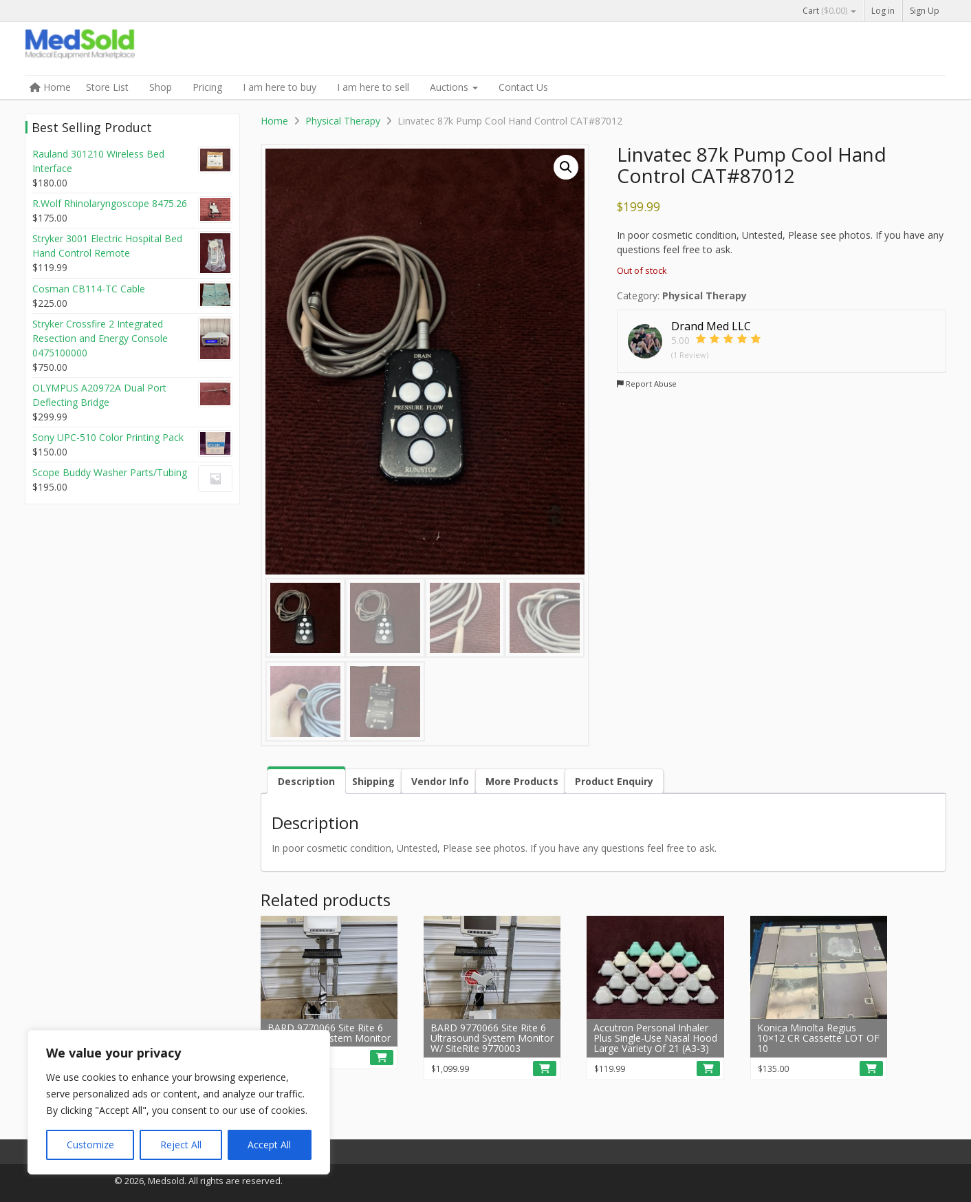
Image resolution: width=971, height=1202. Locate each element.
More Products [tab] (522, 781)
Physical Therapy (342, 120)
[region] (179, 1102)
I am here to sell (373, 87)
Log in (883, 11)
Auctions (454, 87)
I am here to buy (279, 87)
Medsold (128, 49)
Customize (90, 1144)
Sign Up (924, 11)
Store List (107, 87)
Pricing (207, 87)
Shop (160, 87)
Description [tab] (306, 781)
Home (50, 87)
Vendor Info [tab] (440, 781)
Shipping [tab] (373, 781)
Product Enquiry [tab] (614, 781)
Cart (829, 11)
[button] (566, 167)
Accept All (269, 1144)
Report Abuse (647, 383)
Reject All (180, 1144)
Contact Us (523, 87)
